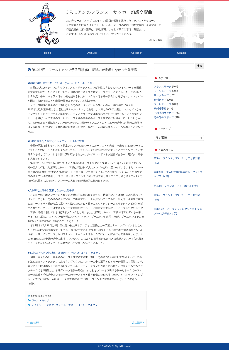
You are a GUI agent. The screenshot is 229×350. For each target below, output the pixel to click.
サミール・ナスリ (66, 304)
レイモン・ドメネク (42, 304)
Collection (136, 52)
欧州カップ (160, 99)
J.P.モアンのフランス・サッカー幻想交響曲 (109, 12)
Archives (92, 52)
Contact (181, 52)
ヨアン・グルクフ (88, 304)
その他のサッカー (164, 112)
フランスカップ (162, 91)
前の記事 (33, 322)
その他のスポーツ (164, 117)
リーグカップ (161, 95)
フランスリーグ (162, 86)
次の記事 (138, 322)
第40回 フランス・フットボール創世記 (176, 185)
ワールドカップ (40, 300)
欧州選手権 (160, 108)
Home (47, 52)
